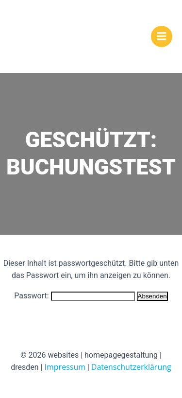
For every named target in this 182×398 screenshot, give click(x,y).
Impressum (65, 367)
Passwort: (74, 295)
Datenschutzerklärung (131, 367)
